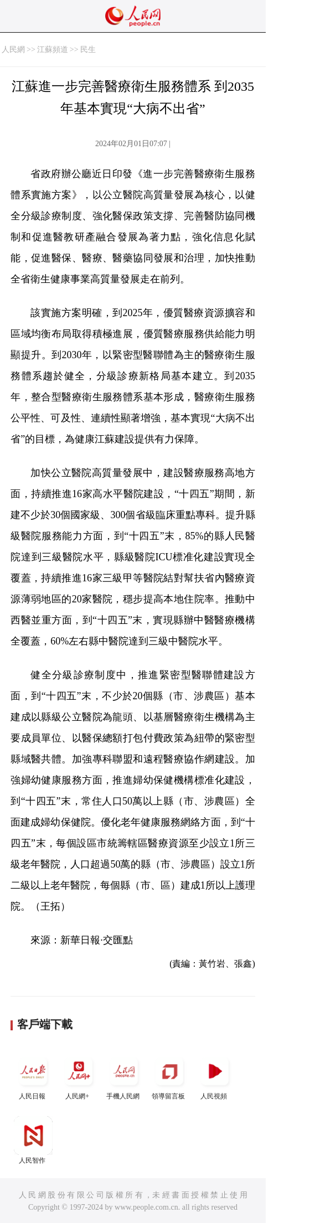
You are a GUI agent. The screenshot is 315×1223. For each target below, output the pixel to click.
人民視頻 (214, 1076)
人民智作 (33, 1140)
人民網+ (78, 1076)
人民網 (13, 49)
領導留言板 (169, 1076)
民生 (88, 49)
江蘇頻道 (52, 49)
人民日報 (33, 1076)
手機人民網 (124, 1076)
